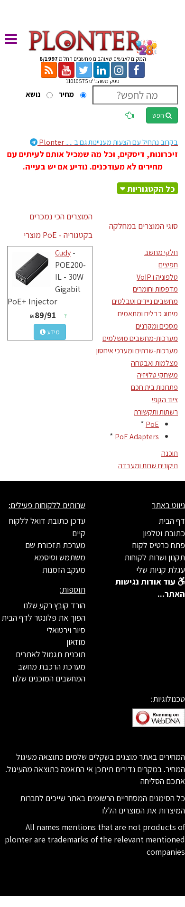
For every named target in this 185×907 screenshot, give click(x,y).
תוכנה (169, 453)
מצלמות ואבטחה (154, 363)
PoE (152, 424)
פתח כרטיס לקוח (158, 544)
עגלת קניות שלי (160, 569)
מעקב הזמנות (63, 569)
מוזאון (75, 641)
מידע (50, 332)
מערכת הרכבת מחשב (51, 666)
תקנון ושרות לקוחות (154, 557)
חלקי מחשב (161, 252)
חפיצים (168, 265)
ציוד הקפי (165, 400)
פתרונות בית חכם (154, 387)
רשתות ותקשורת (156, 412)
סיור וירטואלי (65, 629)
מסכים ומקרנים (157, 326)
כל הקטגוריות (151, 188)
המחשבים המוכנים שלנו (48, 678)
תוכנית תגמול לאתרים (50, 654)
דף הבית (171, 520)
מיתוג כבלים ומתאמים (148, 314)
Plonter (104, 142)
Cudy (63, 253)
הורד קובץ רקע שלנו (54, 605)
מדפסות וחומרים (155, 289)
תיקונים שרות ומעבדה (148, 466)
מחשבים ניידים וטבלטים (145, 301)
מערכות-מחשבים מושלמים (140, 338)
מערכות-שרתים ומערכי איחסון (137, 351)
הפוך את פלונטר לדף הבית (43, 617)
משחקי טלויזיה (157, 375)
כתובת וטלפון (164, 533)
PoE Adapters (137, 437)
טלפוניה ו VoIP (157, 277)
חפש (162, 115)
